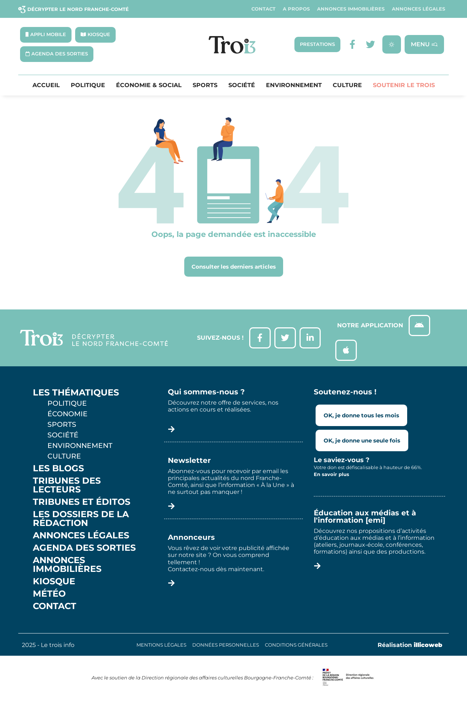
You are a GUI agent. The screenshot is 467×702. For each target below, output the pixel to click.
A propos (296, 9)
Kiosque (54, 582)
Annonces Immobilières (351, 9)
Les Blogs (58, 469)
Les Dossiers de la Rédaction (81, 520)
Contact (263, 9)
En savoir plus (331, 476)
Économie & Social (149, 85)
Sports (205, 85)
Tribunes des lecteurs (67, 486)
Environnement (294, 85)
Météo (49, 595)
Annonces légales (418, 9)
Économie (67, 415)
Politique (88, 85)
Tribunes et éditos (81, 503)
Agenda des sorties (84, 549)
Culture (347, 85)
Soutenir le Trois (404, 85)
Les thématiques (76, 394)
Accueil (46, 85)
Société (241, 85)
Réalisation (410, 646)
